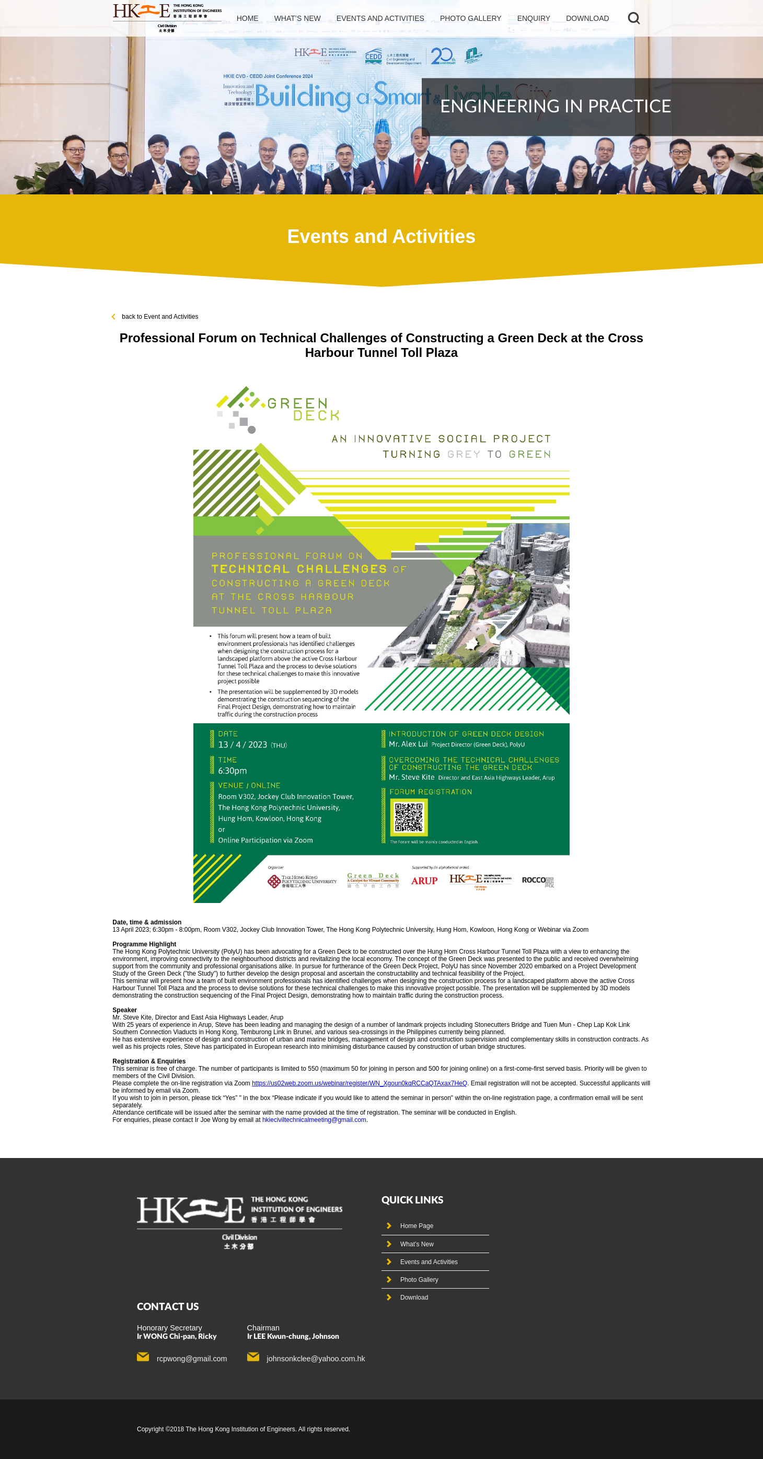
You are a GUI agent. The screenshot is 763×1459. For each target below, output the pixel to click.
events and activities (380, 18)
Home (248, 18)
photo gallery (471, 18)
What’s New (417, 1244)
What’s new (297, 18)
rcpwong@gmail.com (192, 1358)
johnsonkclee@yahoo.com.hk (316, 1358)
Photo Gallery (419, 1279)
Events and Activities (429, 1262)
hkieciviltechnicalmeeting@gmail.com (314, 1120)
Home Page (416, 1226)
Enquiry (534, 18)
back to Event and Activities (155, 316)
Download (587, 18)
